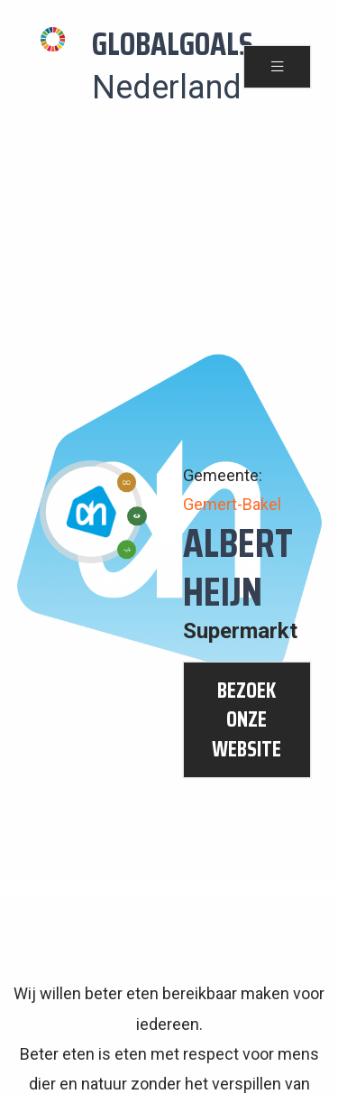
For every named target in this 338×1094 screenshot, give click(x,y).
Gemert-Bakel (232, 504)
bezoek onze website (246, 719)
